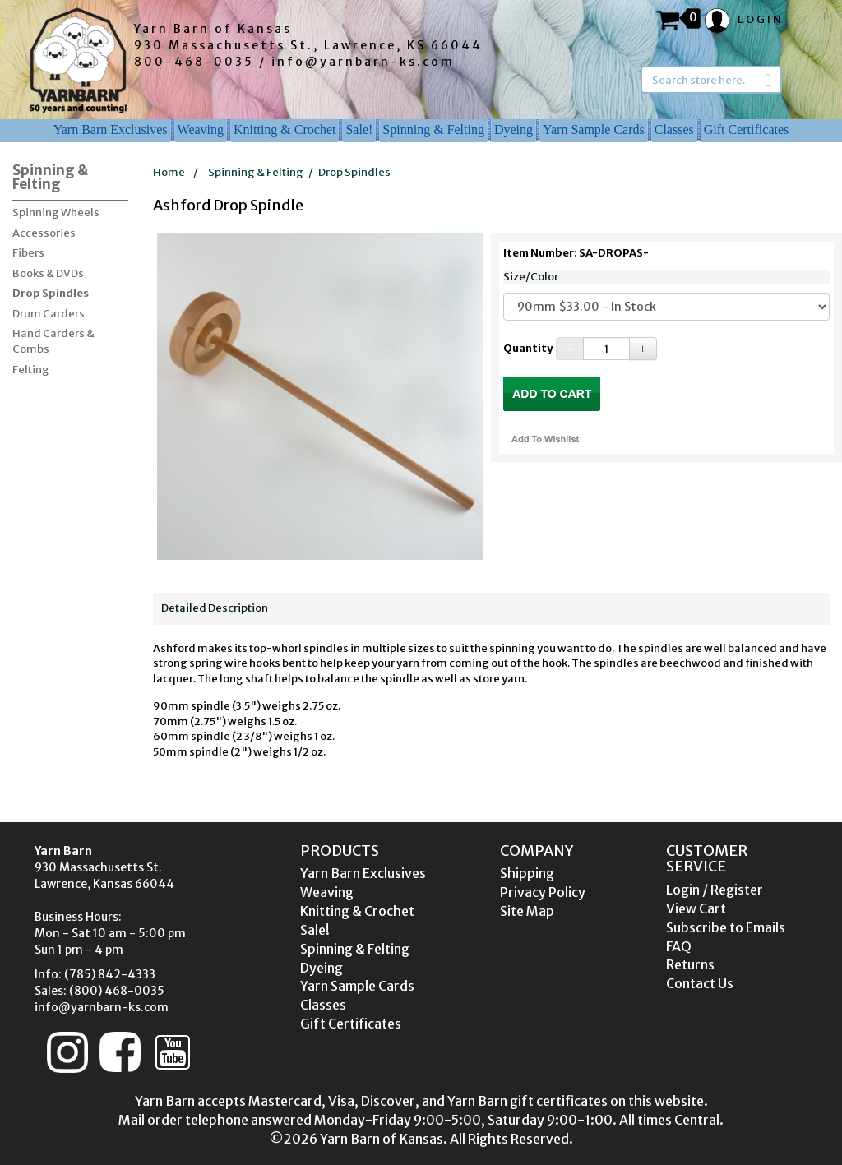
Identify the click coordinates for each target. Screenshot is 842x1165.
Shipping (527, 873)
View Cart (696, 908)
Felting (30, 370)
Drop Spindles (50, 293)
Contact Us (699, 983)
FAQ (679, 946)
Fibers (28, 253)
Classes (674, 129)
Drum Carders (48, 314)
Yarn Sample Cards (594, 129)
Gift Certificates (746, 129)
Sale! (358, 129)
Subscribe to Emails (725, 927)
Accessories (44, 233)
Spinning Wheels (55, 213)
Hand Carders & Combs (53, 341)
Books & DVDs (48, 273)
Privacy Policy (542, 892)
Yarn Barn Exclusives (110, 129)
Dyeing (513, 129)
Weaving (201, 129)
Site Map (527, 911)
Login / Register (714, 889)
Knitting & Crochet (284, 129)
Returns (690, 964)
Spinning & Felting (433, 129)
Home (169, 172)
